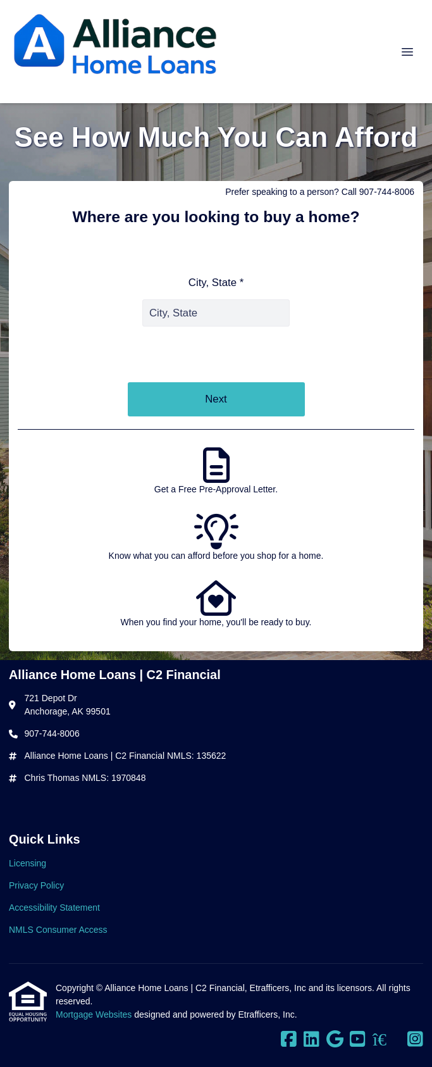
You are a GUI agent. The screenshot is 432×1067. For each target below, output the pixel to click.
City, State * (216, 283)
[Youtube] (358, 1039)
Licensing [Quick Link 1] (27, 863)
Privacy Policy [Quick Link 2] (36, 885)
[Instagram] (415, 1039)
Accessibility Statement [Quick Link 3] (54, 907)
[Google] (334, 1039)
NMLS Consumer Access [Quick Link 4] (58, 930)
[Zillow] (386, 1039)
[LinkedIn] (311, 1039)
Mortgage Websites (95, 1014)
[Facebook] (289, 1039)
